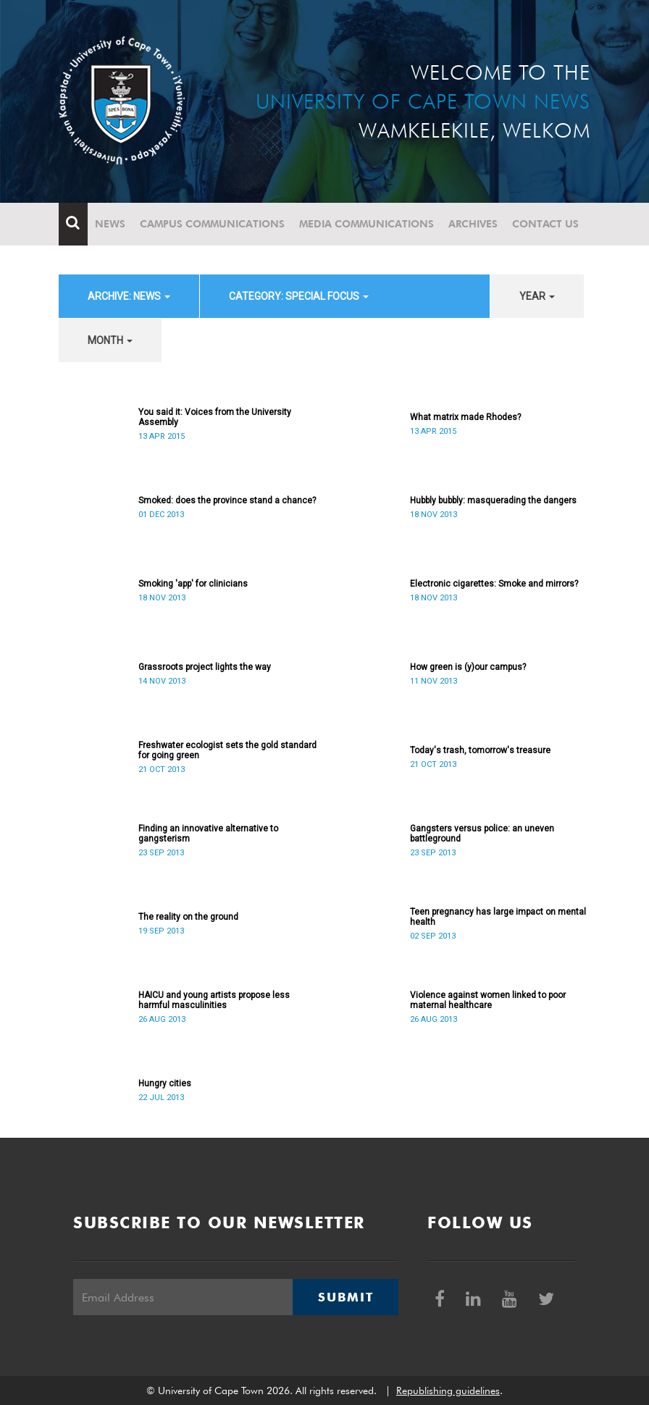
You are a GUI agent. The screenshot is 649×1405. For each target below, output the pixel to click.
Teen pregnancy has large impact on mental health (498, 917)
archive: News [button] (129, 296)
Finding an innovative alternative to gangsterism (208, 833)
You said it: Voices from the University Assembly (214, 417)
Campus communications (212, 224)
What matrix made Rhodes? (465, 417)
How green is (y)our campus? (468, 667)
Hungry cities (164, 1083)
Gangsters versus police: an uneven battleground (482, 833)
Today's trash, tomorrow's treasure (480, 750)
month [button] (110, 340)
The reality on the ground (188, 917)
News (110, 224)
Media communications (366, 224)
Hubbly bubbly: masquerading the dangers (493, 500)
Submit (345, 1297)
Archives (473, 224)
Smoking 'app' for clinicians (193, 584)
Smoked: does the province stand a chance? (227, 500)
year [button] (537, 296)
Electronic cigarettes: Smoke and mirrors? (494, 584)
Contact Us (545, 224)
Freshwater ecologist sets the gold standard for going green (227, 750)
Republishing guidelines (448, 1390)
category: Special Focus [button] (299, 296)
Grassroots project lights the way (204, 667)
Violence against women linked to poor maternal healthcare (488, 1000)
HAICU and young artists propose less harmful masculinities (214, 1000)
